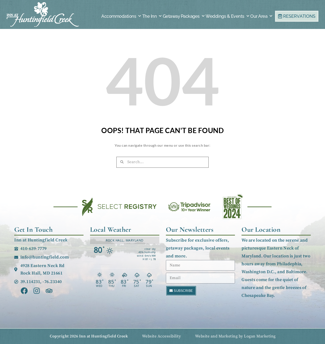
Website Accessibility (161, 336)
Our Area (261, 16)
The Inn (152, 16)
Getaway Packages (183, 16)
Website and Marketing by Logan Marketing (235, 336)
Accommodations (121, 16)
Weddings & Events (227, 16)
